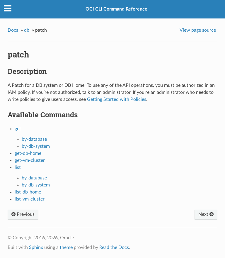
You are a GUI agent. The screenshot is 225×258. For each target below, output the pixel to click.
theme (66, 247)
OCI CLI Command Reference (116, 9)
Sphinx (36, 247)
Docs (13, 30)
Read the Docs (114, 247)
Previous (23, 214)
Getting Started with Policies (116, 99)
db (26, 30)
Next (206, 214)
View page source (198, 30)
